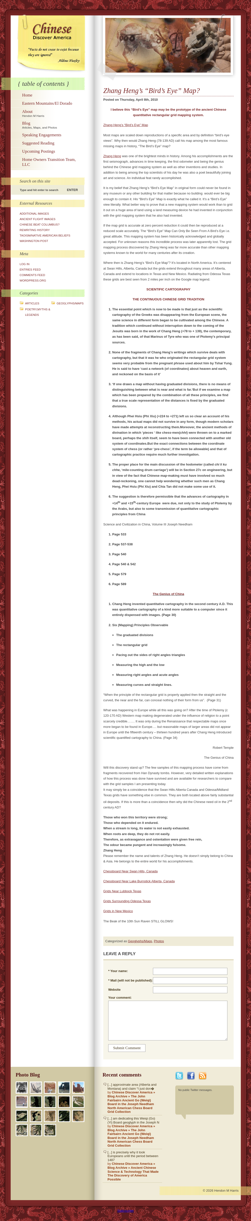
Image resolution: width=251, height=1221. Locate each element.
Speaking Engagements (41, 135)
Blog (52, 125)
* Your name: (118, 971)
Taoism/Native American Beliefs (45, 235)
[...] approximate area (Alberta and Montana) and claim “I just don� (134, 1098)
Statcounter (125, 1211)
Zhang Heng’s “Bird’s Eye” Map (125, 125)
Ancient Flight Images (37, 219)
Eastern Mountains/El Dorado (47, 103)
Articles (32, 303)
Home (27, 95)
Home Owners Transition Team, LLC (49, 162)
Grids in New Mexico (118, 911)
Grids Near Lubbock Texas (122, 891)
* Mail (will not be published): (130, 980)
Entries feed (30, 269)
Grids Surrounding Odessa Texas (127, 901)
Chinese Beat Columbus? (40, 224)
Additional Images (34, 213)
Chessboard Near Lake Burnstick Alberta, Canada (139, 881)
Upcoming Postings (38, 151)
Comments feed (32, 275)
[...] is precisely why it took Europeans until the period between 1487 (134, 1165)
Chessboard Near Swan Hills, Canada (130, 871)
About (52, 113)
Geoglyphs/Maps (70, 303)
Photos (159, 941)
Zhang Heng (112, 156)
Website (114, 989)
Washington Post (34, 240)
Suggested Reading (38, 143)
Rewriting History (35, 230)
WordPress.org (33, 280)
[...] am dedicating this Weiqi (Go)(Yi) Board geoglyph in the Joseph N (134, 1132)
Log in (25, 264)
